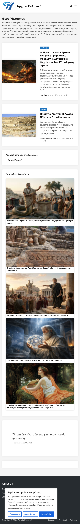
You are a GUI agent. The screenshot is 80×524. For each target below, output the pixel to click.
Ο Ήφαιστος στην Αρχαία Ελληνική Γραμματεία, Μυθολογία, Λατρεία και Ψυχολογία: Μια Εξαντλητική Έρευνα (57, 59)
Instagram (52, 520)
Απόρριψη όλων (30, 514)
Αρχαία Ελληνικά (29, 6)
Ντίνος (44, 95)
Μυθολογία (44, 48)
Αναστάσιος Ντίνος (49, 139)
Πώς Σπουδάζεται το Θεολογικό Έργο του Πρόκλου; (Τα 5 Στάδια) (34, 360)
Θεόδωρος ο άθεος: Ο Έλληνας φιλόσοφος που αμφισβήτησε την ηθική (37, 315)
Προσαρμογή (15, 514)
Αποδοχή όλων (46, 514)
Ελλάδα (43, 109)
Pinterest (73, 520)
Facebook (63, 520)
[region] (31, 503)
